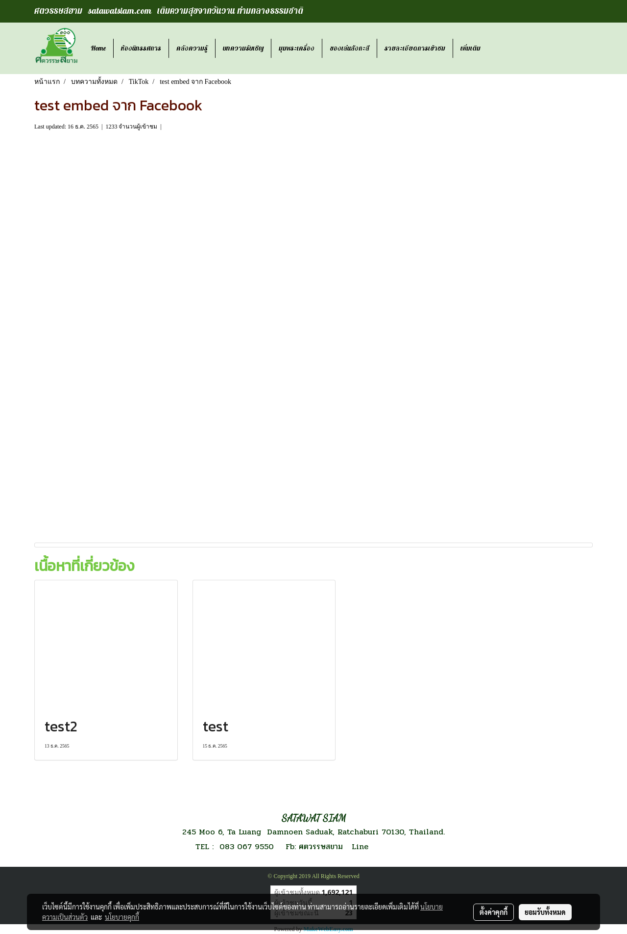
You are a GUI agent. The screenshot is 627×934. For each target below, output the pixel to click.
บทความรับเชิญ (243, 48)
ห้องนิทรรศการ (141, 48)
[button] (497, 48)
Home (98, 48)
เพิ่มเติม (470, 48)
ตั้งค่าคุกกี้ (493, 912)
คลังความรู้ (192, 48)
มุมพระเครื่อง (296, 48)
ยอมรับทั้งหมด (545, 912)
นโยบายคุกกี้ (122, 916)
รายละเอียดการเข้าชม (415, 48)
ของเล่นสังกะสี (349, 48)
